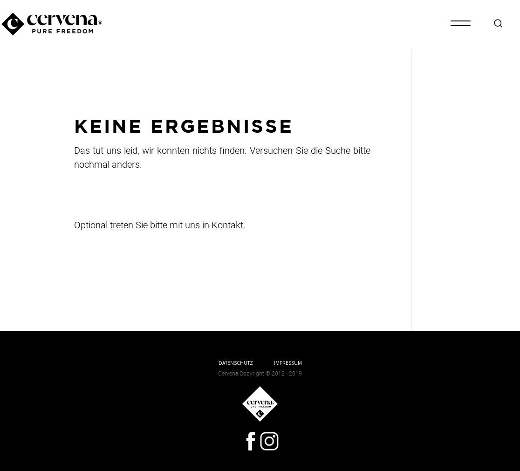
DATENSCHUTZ (236, 363)
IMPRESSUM (288, 363)
